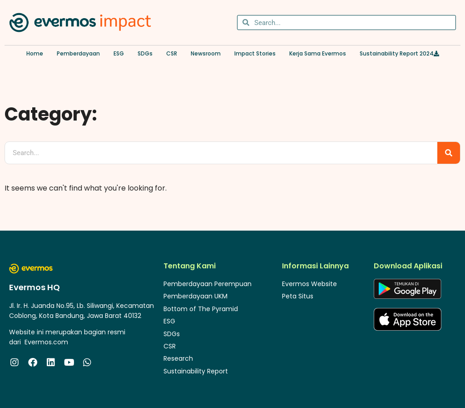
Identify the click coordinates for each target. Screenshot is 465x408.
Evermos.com (46, 342)
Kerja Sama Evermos (317, 53)
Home (34, 53)
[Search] (448, 153)
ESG (119, 53)
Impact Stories (255, 53)
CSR (171, 53)
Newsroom (206, 53)
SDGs (145, 53)
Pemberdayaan (78, 53)
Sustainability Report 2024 (399, 53)
